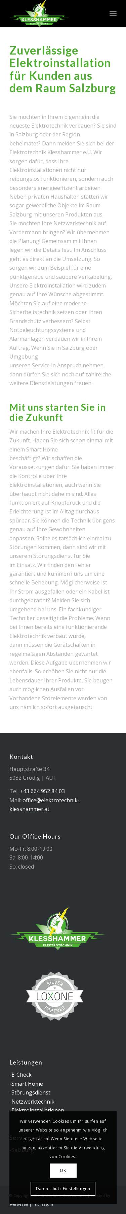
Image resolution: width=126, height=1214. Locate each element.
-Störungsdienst (29, 1092)
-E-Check (20, 1074)
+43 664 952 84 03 (42, 791)
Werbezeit (18, 1204)
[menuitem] (113, 13)
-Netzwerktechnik (31, 1101)
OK (63, 1170)
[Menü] (113, 13)
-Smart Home (26, 1083)
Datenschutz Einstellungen (63, 1188)
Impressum (43, 1204)
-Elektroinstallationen (36, 1110)
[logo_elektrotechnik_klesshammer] (52, 13)
